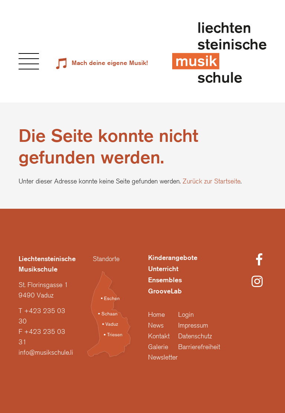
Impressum (193, 325)
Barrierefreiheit (199, 346)
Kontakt (159, 336)
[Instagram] (257, 282)
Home (156, 314)
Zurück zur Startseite (211, 181)
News (156, 325)
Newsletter (163, 357)
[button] (29, 61)
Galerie (158, 346)
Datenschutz (195, 336)
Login (186, 314)
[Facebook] (259, 260)
